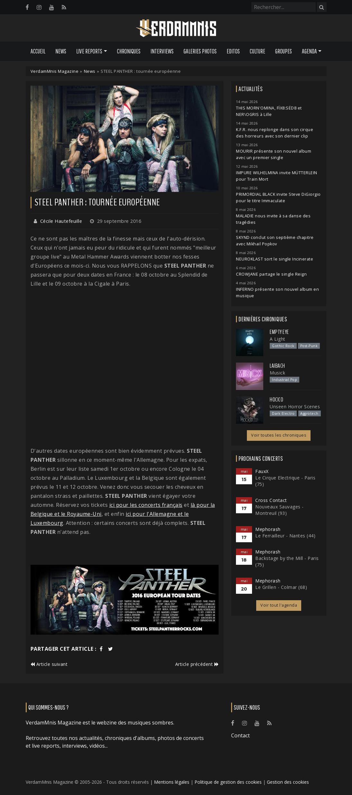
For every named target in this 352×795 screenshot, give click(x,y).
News (60, 51)
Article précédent (197, 664)
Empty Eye (279, 332)
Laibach (277, 366)
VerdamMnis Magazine (55, 71)
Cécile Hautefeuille (61, 221)
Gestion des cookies (288, 782)
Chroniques (128, 51)
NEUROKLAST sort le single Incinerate (274, 259)
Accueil (38, 51)
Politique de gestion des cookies (228, 782)
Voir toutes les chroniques (278, 435)
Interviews (162, 51)
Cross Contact (271, 500)
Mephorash (268, 529)
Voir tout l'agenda (278, 605)
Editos (233, 51)
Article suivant (49, 664)
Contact (240, 735)
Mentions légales (171, 782)
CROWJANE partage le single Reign (271, 274)
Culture (257, 51)
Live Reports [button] (89, 51)
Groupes (283, 51)
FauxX (262, 471)
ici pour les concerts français (146, 504)
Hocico (276, 399)
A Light (277, 339)
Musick (277, 373)
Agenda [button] (309, 51)
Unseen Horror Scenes (295, 406)
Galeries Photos (200, 51)
